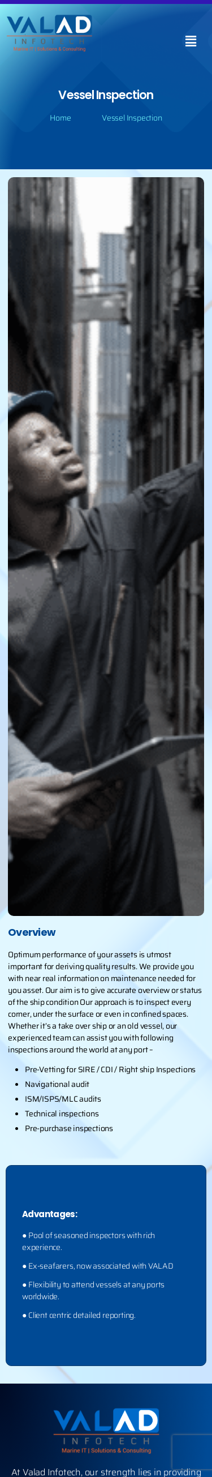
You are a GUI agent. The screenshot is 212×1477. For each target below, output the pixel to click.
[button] (190, 41)
